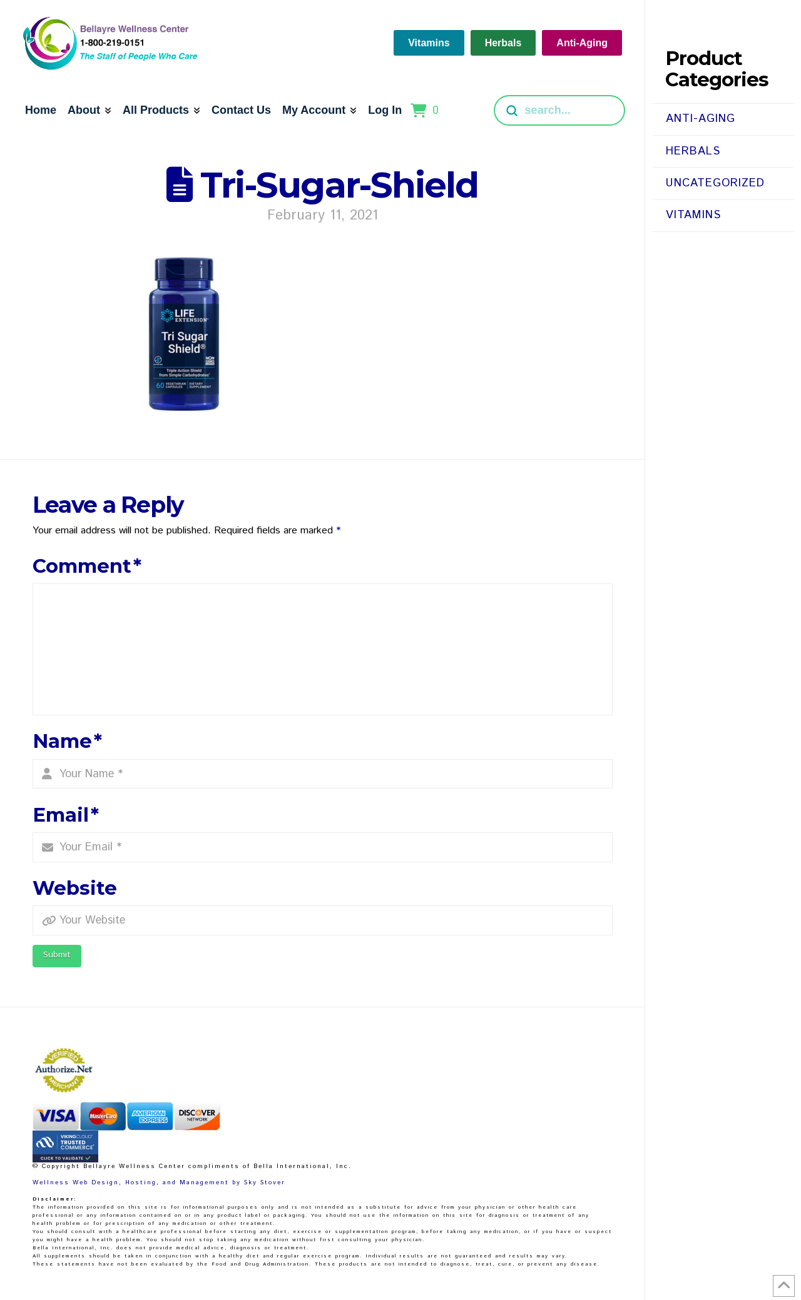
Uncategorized (715, 183)
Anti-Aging (700, 119)
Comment (87, 566)
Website (75, 888)
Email (66, 815)
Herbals (693, 151)
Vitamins (693, 215)
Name (68, 741)
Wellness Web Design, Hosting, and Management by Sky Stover (159, 1182)
